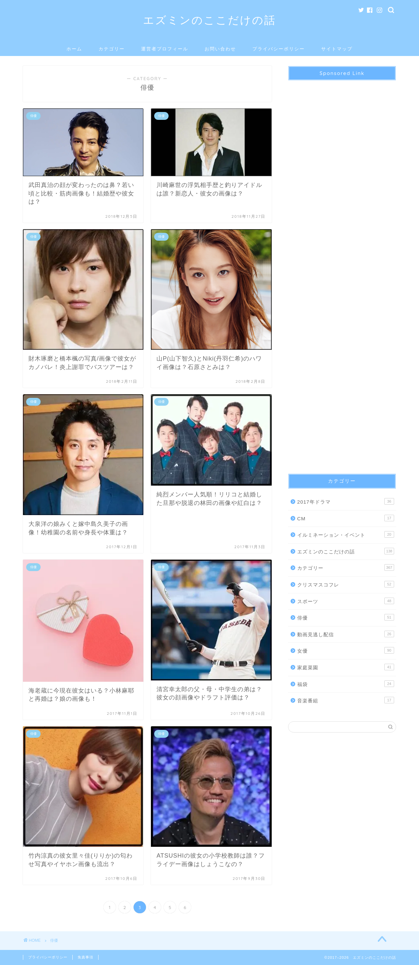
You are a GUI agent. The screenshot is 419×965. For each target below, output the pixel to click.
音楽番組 (345, 700)
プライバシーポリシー (278, 49)
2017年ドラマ (345, 501)
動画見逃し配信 (345, 634)
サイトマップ (337, 49)
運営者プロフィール (164, 49)
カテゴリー (112, 49)
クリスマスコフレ (345, 584)
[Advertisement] (342, 271)
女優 (345, 650)
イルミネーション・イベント (345, 534)
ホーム (74, 49)
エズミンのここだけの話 (209, 20)
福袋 (345, 683)
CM (345, 518)
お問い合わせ (220, 49)
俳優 (345, 617)
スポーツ (345, 601)
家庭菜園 (345, 667)
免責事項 (85, 957)
